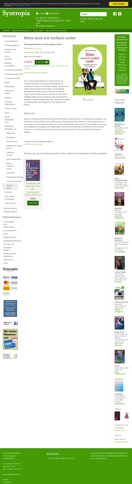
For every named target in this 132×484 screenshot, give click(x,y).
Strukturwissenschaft (11, 74)
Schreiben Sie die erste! (33, 144)
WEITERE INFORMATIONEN (55, 6)
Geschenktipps (11, 41)
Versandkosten (10, 230)
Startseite (6, 30)
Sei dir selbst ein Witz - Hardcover (62, 458)
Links (5, 263)
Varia (7, 112)
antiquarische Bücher (10, 50)
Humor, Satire (38, 30)
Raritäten (10, 172)
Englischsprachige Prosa (12, 146)
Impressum (8, 259)
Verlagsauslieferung (10, 240)
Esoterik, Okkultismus (10, 103)
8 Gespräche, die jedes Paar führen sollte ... (33, 186)
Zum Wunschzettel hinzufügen (36, 72)
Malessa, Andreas (34, 48)
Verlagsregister (10, 211)
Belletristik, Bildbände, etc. (21, 30)
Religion (8, 97)
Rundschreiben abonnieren (9, 254)
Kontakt (6, 480)
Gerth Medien (29, 52)
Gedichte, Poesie (10, 153)
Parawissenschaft (11, 78)
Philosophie (10, 86)
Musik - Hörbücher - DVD (10, 119)
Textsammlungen (12, 181)
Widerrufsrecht (10, 237)
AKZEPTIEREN (119, 4)
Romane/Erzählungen (12, 177)
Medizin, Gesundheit (10, 64)
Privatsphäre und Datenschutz (9, 224)
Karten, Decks (11, 108)
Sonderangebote (11, 45)
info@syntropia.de (47, 26)
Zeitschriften (10, 203)
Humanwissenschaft (11, 70)
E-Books (8, 192)
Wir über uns (8, 244)
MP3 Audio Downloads (9, 197)
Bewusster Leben (9, 92)
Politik (7, 82)
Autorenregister (10, 208)
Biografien (10, 137)
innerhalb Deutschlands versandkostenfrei (51, 66)
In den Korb (42, 62)
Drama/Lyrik (11, 141)
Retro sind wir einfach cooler (56, 30)
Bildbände (10, 133)
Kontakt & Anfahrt (7, 248)
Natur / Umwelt (8, 57)
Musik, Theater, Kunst (10, 166)
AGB (5, 233)
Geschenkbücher (12, 159)
